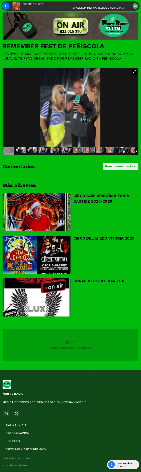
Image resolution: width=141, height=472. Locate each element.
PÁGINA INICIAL (17, 425)
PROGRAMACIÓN (17, 433)
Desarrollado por (15, 465)
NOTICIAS (13, 441)
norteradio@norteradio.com (26, 449)
